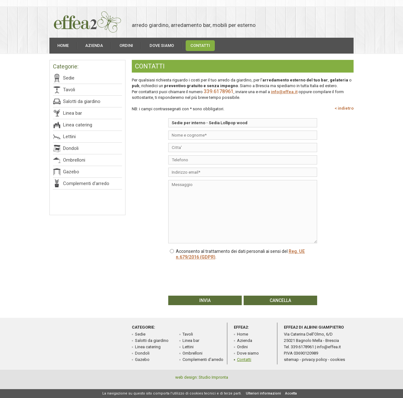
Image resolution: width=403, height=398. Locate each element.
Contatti (200, 45)
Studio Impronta (213, 377)
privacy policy (314, 359)
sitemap (291, 359)
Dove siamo (162, 45)
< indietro (344, 108)
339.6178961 (218, 91)
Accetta (291, 393)
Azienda (94, 45)
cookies (337, 359)
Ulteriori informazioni (263, 393)
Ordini (126, 45)
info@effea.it (284, 91)
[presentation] (243, 277)
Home (63, 45)
